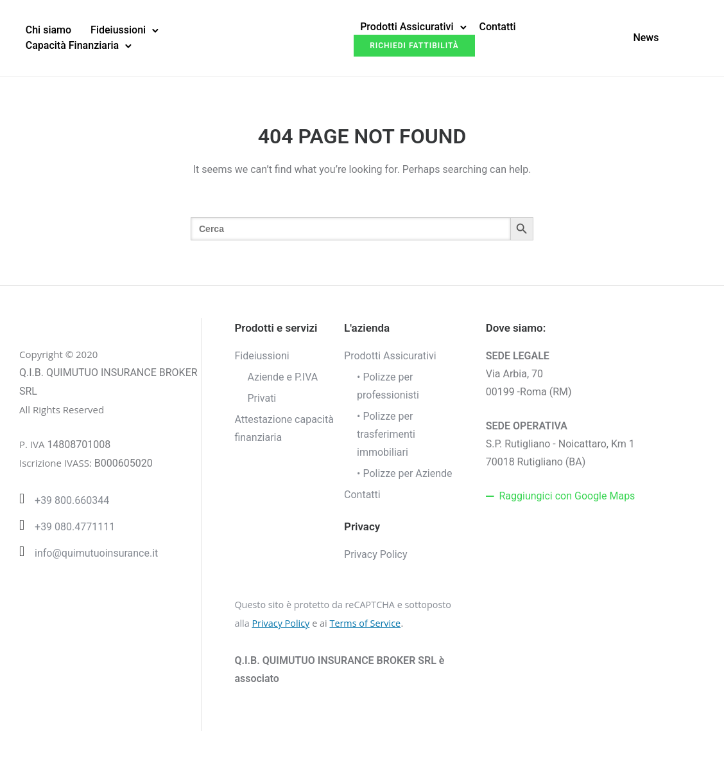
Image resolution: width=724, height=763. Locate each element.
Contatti (497, 27)
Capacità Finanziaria (72, 45)
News (646, 37)
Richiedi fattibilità (414, 45)
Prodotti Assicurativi (406, 27)
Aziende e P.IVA (282, 377)
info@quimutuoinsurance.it (96, 553)
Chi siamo (48, 30)
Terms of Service (365, 623)
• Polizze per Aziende (404, 473)
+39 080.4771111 (75, 527)
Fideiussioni (118, 30)
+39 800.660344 (72, 500)
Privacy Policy (376, 554)
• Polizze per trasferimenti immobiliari (386, 434)
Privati (261, 398)
